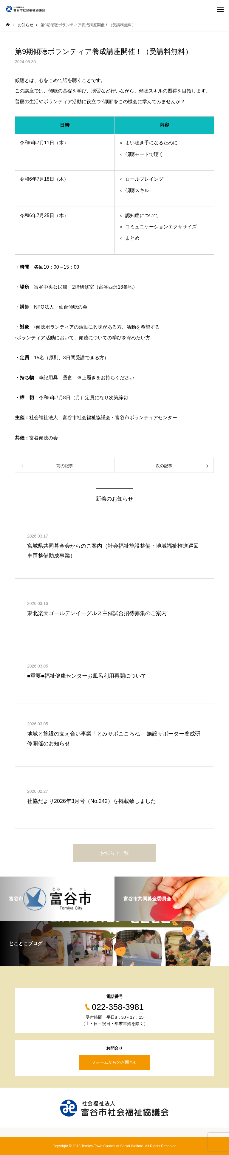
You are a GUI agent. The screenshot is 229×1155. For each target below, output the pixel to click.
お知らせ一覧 (114, 853)
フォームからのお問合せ (114, 1062)
